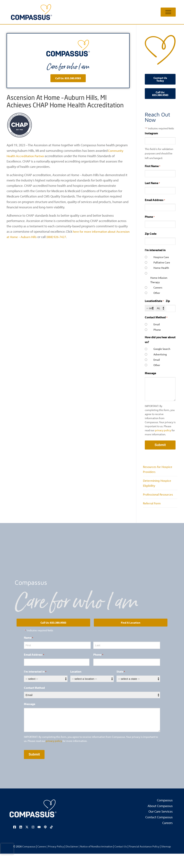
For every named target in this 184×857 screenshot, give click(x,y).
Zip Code (150, 233)
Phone (150, 217)
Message (150, 373)
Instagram (151, 133)
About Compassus (160, 809)
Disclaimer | (71, 849)
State (159, 301)
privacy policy (163, 430)
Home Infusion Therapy (158, 280)
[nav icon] (168, 12)
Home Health (161, 268)
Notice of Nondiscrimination (96, 849)
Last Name (152, 183)
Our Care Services (160, 815)
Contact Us (122, 849)
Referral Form (152, 506)
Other (156, 293)
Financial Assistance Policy (146, 849)
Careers (157, 287)
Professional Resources (158, 497)
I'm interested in (35, 675)
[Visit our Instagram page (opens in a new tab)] (33, 830)
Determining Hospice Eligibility (157, 484)
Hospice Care (161, 257)
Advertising (160, 354)
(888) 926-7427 (73, 237)
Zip (168, 301)
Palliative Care (161, 262)
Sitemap (169, 849)
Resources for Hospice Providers (158, 470)
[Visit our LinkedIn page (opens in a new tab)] (21, 830)
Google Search (161, 349)
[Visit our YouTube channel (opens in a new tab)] (39, 830)
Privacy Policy (54, 849)
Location (150, 301)
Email (156, 324)
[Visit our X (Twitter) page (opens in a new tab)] (27, 830)
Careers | (39, 849)
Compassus (165, 803)
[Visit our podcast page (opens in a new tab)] (45, 830)
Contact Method (34, 691)
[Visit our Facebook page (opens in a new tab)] (15, 830)
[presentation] (7, 848)
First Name (152, 166)
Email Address (155, 200)
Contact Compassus (159, 821)
